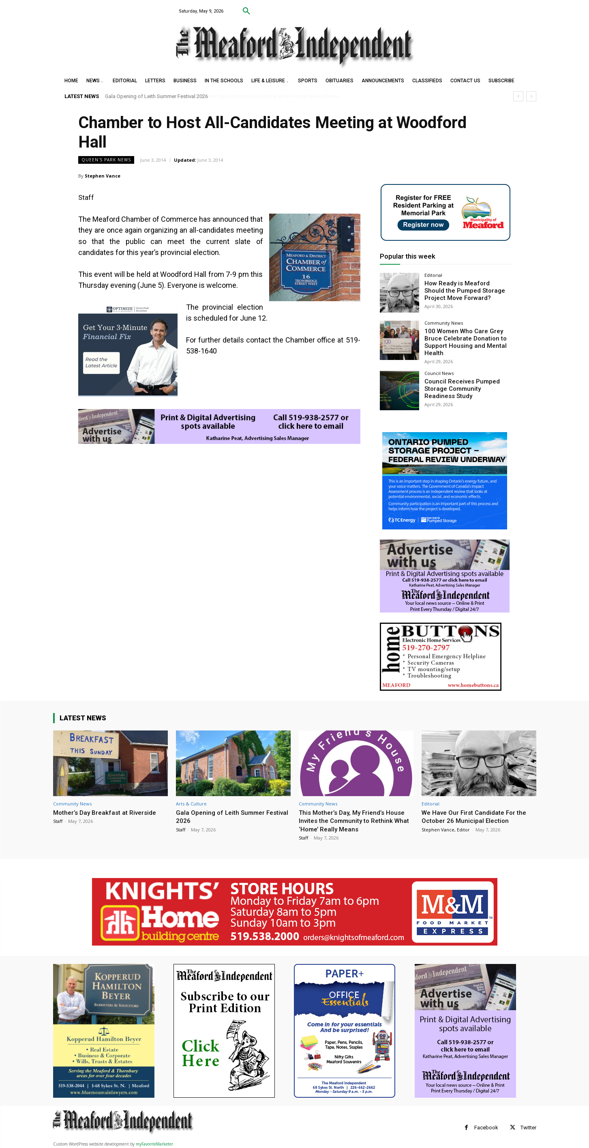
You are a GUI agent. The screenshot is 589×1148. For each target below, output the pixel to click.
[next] (531, 96)
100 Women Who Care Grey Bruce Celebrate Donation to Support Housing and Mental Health (462, 341)
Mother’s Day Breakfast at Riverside (108, 810)
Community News (443, 323)
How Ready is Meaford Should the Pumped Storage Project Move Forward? (464, 290)
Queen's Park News (106, 160)
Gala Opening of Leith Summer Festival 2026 (156, 96)
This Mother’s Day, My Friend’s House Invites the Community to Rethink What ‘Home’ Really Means (352, 818)
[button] (246, 11)
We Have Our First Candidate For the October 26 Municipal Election (478, 814)
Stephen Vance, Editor (446, 828)
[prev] (518, 96)
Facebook (486, 1125)
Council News (439, 371)
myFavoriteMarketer (154, 1142)
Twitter (528, 1125)
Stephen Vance (102, 176)
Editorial (433, 275)
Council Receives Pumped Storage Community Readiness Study (465, 386)
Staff (57, 819)
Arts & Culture (191, 801)
